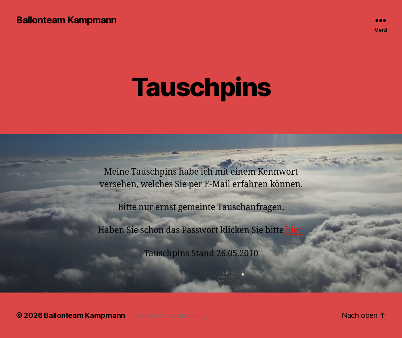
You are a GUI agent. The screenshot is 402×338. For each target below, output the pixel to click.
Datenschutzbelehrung (172, 315)
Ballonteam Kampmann (66, 20)
